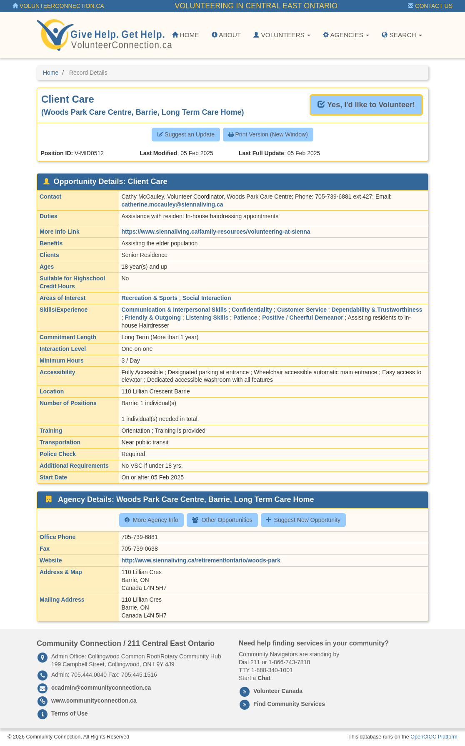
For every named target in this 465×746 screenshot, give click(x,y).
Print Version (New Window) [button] (268, 134)
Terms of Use (69, 713)
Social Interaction (206, 298)
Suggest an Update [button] (186, 134)
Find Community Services (289, 704)
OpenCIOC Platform (434, 737)
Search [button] (402, 34)
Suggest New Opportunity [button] (303, 520)
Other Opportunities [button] (222, 520)
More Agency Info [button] (151, 520)
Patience (245, 317)
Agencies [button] (346, 34)
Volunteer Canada (277, 691)
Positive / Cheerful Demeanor (302, 317)
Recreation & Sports (150, 298)
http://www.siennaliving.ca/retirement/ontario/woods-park (201, 560)
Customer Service (302, 309)
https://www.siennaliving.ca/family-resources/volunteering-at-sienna (216, 231)
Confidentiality (252, 309)
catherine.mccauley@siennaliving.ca (172, 204)
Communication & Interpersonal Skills (174, 309)
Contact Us (430, 6)
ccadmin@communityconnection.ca (101, 687)
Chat (264, 678)
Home (185, 34)
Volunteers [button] (281, 34)
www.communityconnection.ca (94, 700)
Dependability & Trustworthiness (377, 309)
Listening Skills (207, 317)
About (226, 34)
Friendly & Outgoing (153, 317)
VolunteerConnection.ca (58, 6)
